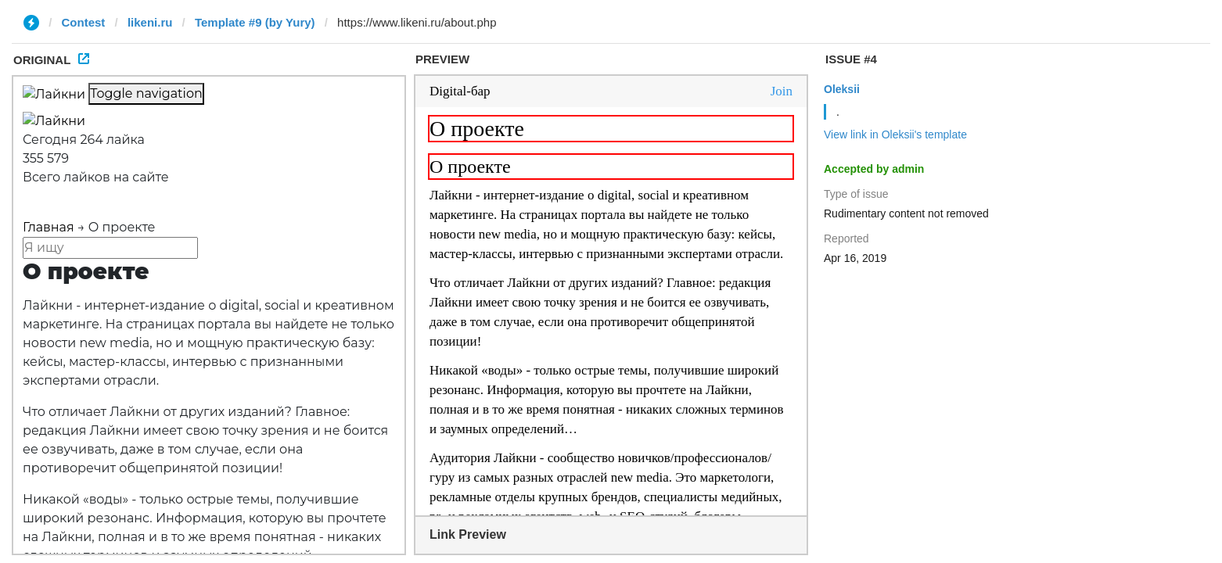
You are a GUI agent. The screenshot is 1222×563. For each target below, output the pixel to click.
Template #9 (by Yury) (255, 22)
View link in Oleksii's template (895, 134)
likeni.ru (150, 22)
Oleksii (842, 89)
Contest (84, 22)
